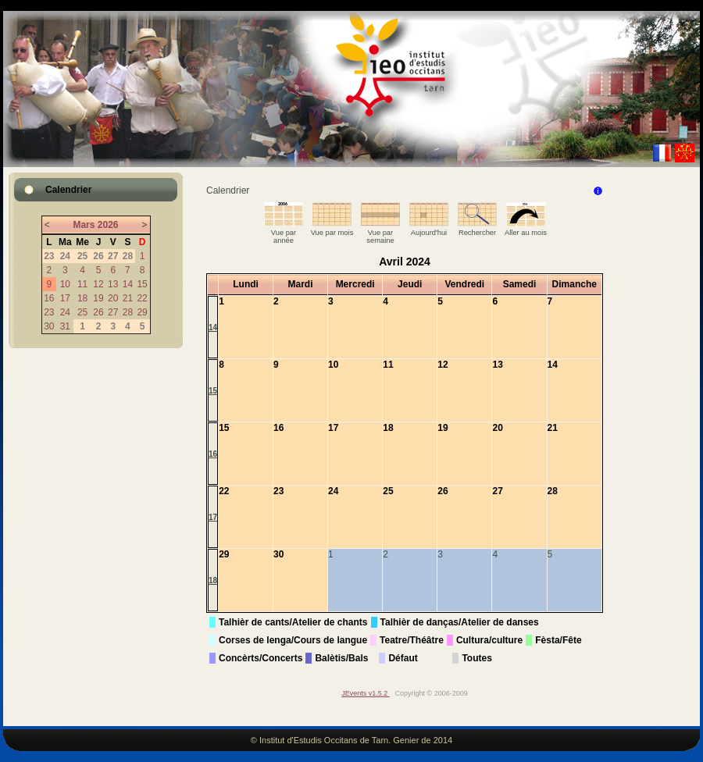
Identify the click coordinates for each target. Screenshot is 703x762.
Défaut (402, 658)
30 (49, 326)
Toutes (476, 658)
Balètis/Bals (341, 658)
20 (113, 298)
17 (65, 298)
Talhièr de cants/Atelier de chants (293, 622)
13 (113, 284)
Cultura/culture (489, 640)
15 (142, 284)
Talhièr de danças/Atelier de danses (459, 622)
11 (82, 284)
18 (82, 298)
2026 (108, 224)
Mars (84, 224)
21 (128, 298)
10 (65, 284)
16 (49, 298)
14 (128, 284)
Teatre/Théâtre (412, 640)
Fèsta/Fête (558, 640)
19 (98, 298)
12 (98, 284)
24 (65, 312)
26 (98, 312)
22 (142, 298)
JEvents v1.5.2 (365, 693)
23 (49, 312)
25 (82, 312)
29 (142, 312)
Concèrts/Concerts (260, 658)
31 (65, 326)
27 (113, 312)
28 (128, 312)
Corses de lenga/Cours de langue (293, 640)
